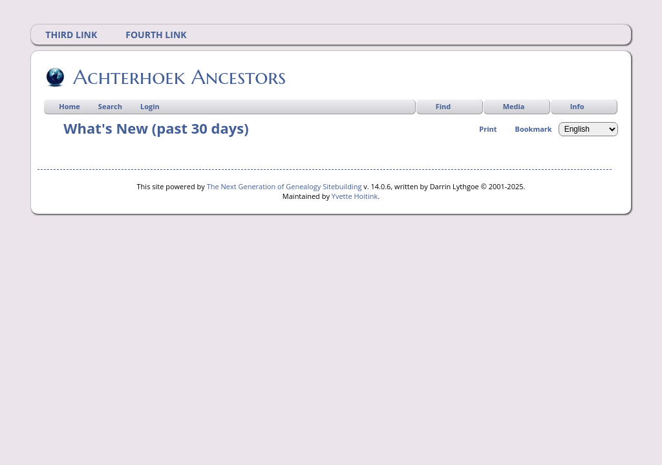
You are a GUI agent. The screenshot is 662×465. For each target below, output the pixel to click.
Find (443, 106)
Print (487, 129)
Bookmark (533, 129)
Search (110, 106)
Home (69, 106)
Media (514, 106)
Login (150, 106)
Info (577, 106)
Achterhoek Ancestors (178, 77)
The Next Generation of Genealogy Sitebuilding (284, 186)
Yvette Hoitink (355, 196)
